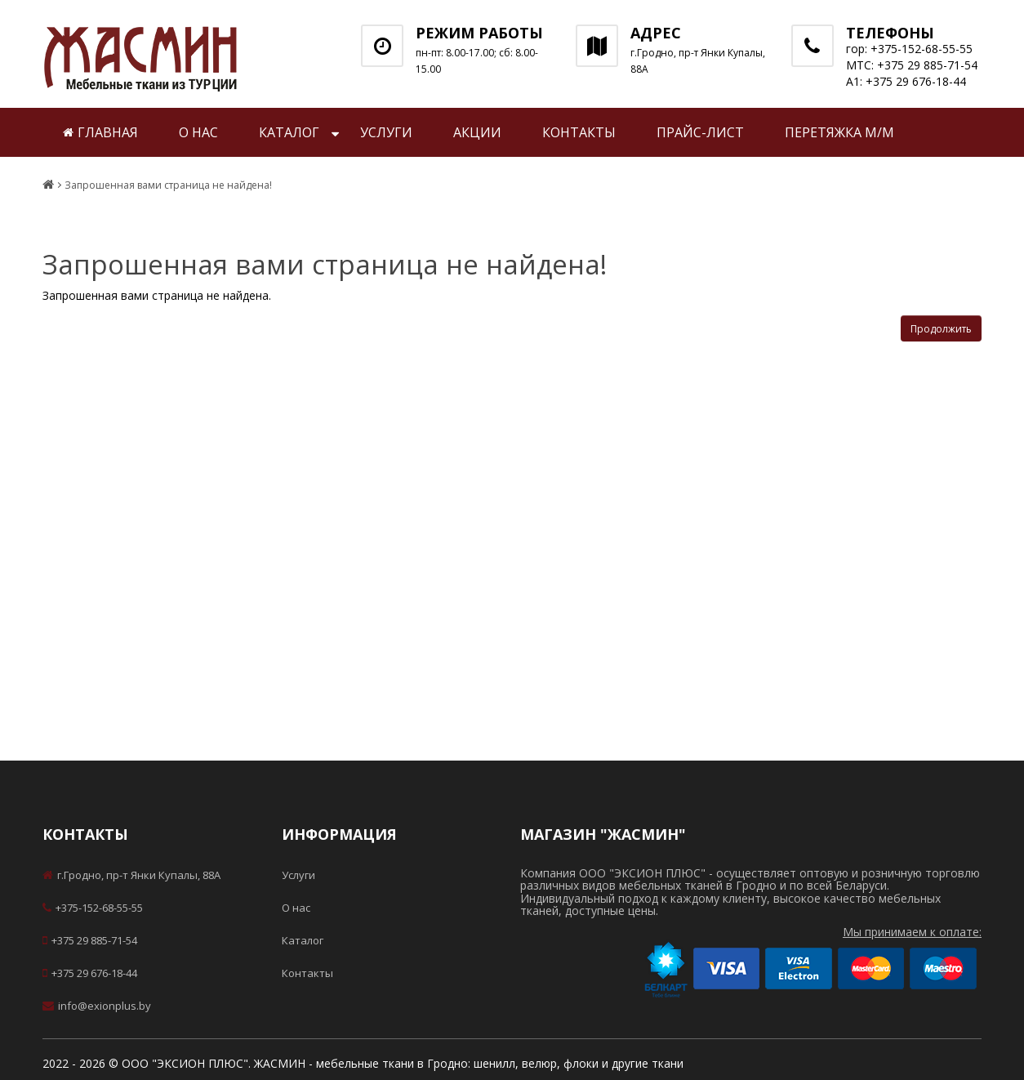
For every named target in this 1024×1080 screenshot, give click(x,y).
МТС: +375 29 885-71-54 (911, 65)
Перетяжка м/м (839, 132)
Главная (100, 132)
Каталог (289, 132)
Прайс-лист (700, 132)
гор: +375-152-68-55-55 (909, 48)
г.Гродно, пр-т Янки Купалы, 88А (131, 875)
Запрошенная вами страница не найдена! (168, 185)
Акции (477, 132)
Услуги (386, 132)
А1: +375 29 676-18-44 (906, 81)
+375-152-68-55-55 (92, 907)
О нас (198, 132)
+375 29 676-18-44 (89, 973)
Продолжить (941, 329)
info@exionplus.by (96, 1005)
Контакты (579, 132)
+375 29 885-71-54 (89, 940)
